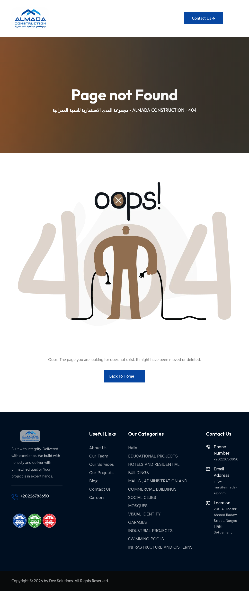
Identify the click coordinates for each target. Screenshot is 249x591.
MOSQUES (138, 505)
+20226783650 (35, 496)
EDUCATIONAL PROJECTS (153, 456)
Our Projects (101, 472)
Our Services (101, 464)
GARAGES (137, 522)
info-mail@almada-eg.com (226, 487)
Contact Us (100, 489)
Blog (93, 481)
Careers (97, 497)
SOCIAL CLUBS (142, 497)
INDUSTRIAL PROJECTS (150, 530)
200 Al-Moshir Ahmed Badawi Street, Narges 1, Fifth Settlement (226, 520)
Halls (132, 447)
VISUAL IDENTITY (144, 514)
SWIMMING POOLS (146, 539)
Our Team (98, 456)
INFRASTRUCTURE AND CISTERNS (160, 547)
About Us (98, 447)
